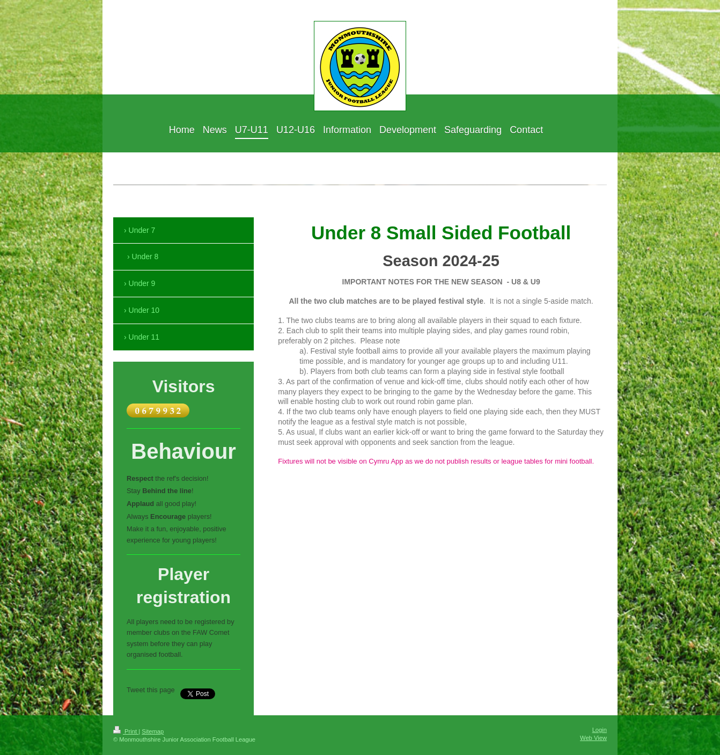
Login (599, 730)
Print (125, 731)
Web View (593, 738)
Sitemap (153, 731)
